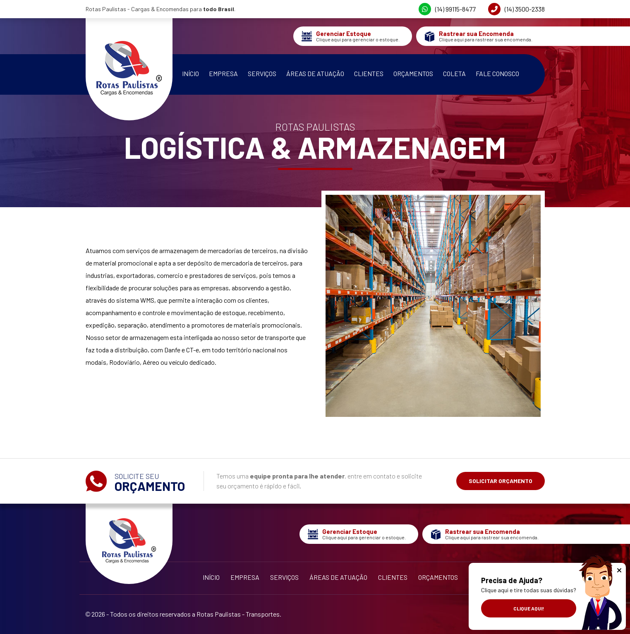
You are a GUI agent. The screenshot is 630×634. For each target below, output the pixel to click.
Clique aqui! (528, 608)
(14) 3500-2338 (516, 9)
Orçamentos (413, 73)
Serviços (262, 73)
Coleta (454, 73)
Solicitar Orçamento (500, 480)
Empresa (223, 73)
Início (190, 73)
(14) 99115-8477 (447, 9)
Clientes (368, 73)
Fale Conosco (497, 73)
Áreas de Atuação (315, 73)
